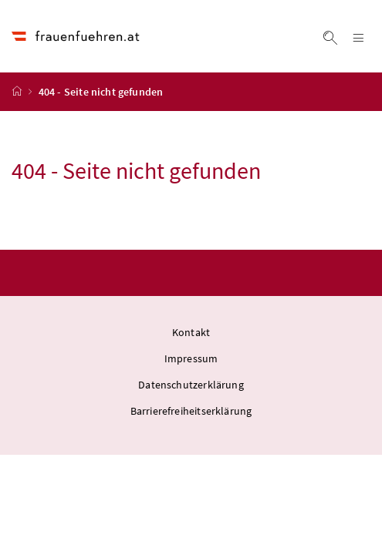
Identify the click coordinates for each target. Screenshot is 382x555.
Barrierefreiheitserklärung (191, 411)
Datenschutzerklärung (191, 385)
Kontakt (191, 332)
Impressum (191, 358)
